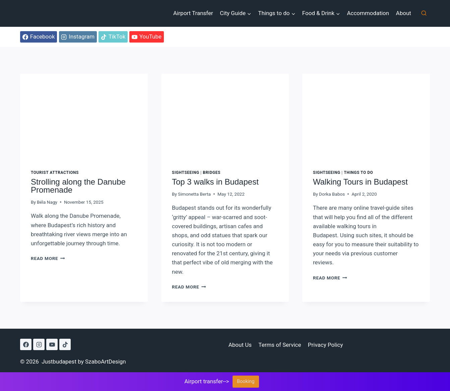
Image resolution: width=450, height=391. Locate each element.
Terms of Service (279, 344)
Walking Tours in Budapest (360, 181)
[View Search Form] (424, 13)
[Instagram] (39, 344)
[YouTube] (52, 344)
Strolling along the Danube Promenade (78, 185)
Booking (245, 381)
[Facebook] (25, 344)
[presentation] (84, 116)
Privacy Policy (325, 344)
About (403, 13)
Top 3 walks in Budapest (215, 181)
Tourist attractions (55, 172)
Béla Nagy (47, 202)
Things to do (358, 172)
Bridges (211, 172)
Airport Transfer (193, 13)
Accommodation (368, 13)
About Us (240, 344)
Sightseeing (185, 172)
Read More (48, 258)
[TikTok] (65, 344)
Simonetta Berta (194, 194)
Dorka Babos (332, 194)
